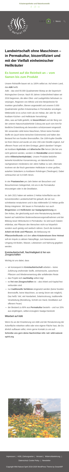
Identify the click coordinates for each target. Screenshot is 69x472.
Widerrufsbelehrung (52, 456)
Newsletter (46, 461)
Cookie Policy (34, 461)
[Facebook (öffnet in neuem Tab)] (31, 6)
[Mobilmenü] (56, 21)
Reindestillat (41, 153)
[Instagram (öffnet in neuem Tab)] (35, 6)
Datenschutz (23, 461)
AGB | (19, 456)
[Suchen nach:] (63, 21)
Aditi (11, 87)
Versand (39, 456)
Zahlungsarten (28, 456)
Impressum (10, 456)
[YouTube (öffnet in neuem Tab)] (38, 6)
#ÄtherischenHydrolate (20, 156)
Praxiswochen (17, 181)
